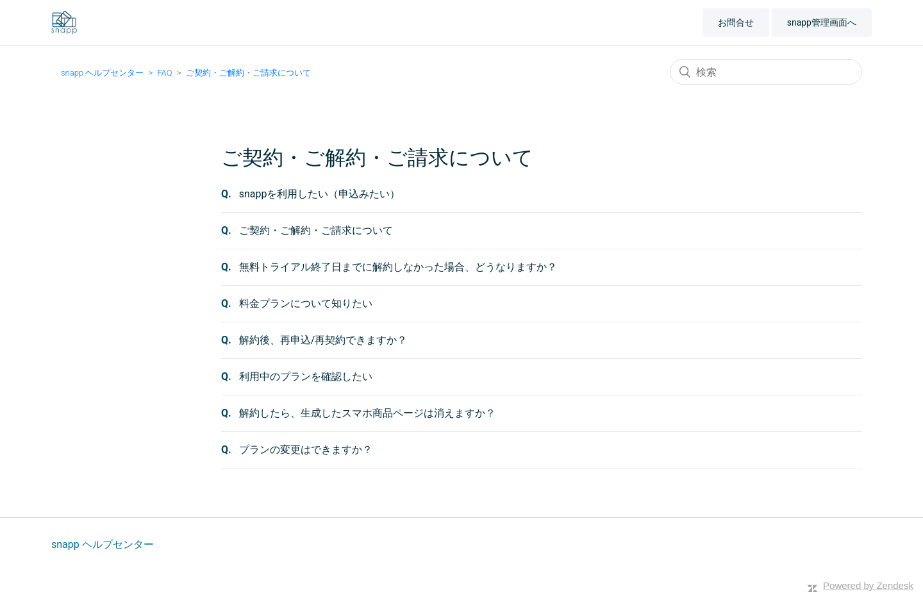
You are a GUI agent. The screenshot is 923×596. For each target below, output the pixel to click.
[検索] (766, 72)
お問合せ (736, 22)
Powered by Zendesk (868, 585)
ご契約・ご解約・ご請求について (248, 73)
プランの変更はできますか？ (305, 449)
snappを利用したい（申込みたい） (320, 194)
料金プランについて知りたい (305, 303)
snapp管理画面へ (821, 22)
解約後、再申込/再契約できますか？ (323, 340)
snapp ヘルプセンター (102, 73)
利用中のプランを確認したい (305, 376)
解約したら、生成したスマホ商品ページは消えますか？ (367, 413)
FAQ (164, 73)
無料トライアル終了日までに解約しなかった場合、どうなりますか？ (398, 267)
